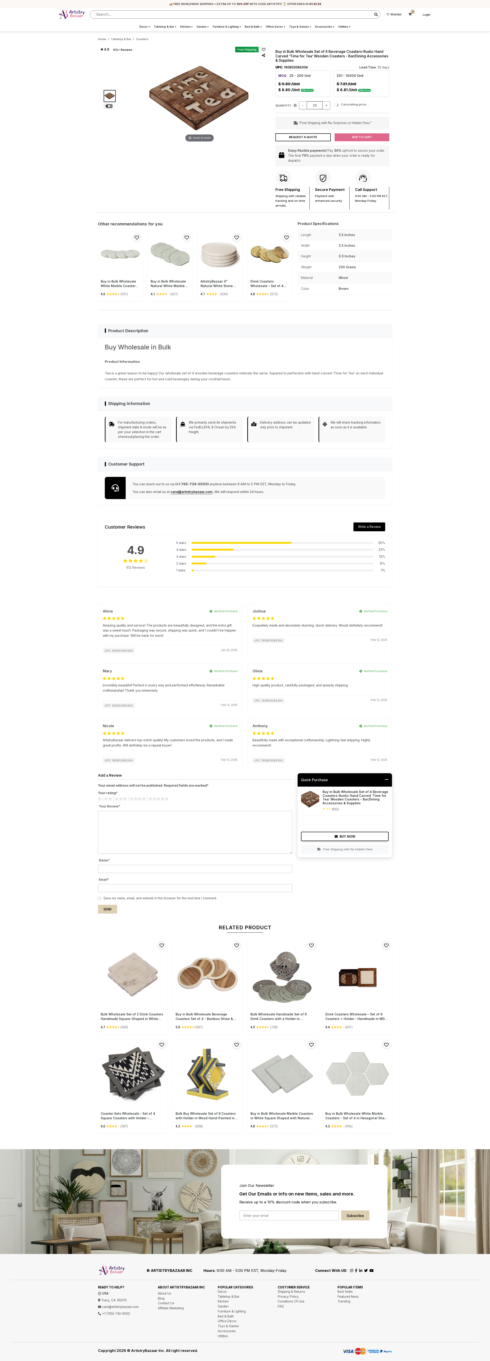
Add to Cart (362, 137)
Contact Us (166, 1303)
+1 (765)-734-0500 (114, 1313)
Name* (104, 860)
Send (107, 909)
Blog (161, 1298)
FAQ (281, 1306)
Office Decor (275, 26)
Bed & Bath (253, 26)
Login (426, 14)
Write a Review (369, 527)
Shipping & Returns (291, 1291)
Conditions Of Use (291, 1301)
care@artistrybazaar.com (192, 492)
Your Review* (109, 806)
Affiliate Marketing (171, 1308)
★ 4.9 (104, 49)
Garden (202, 26)
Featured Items (348, 1296)
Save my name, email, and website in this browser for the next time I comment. (160, 898)
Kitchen (186, 26)
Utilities (344, 26)
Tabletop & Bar (165, 26)
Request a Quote (303, 137)
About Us (164, 1293)
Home (102, 39)
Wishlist (394, 14)
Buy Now (345, 836)
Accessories (325, 26)
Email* (104, 879)
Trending (344, 1301)
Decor (144, 26)
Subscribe (355, 1215)
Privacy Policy (288, 1296)
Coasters (142, 39)
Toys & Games (300, 26)
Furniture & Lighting (227, 26)
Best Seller (345, 1291)
